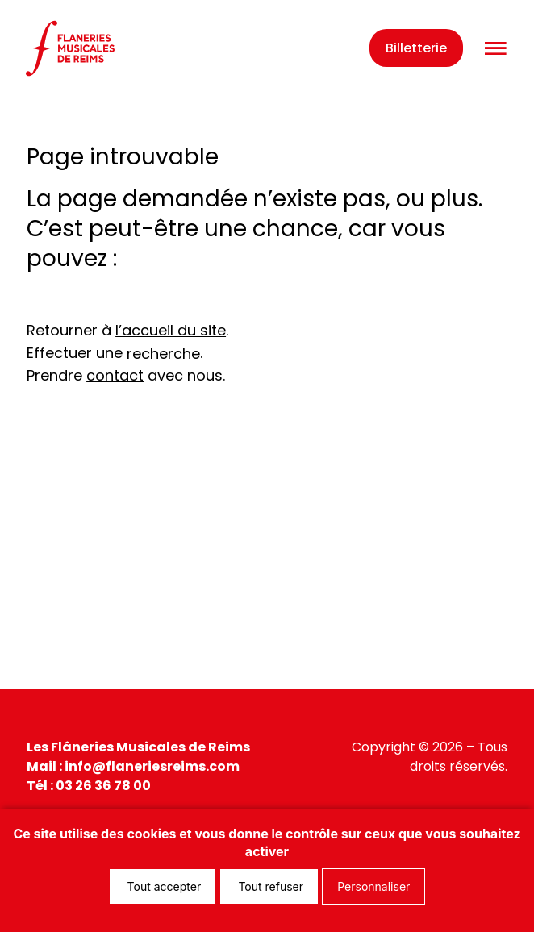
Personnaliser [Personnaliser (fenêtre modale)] (373, 886)
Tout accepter (163, 886)
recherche (163, 353)
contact (115, 375)
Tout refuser (269, 886)
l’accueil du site (170, 330)
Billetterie (416, 48)
